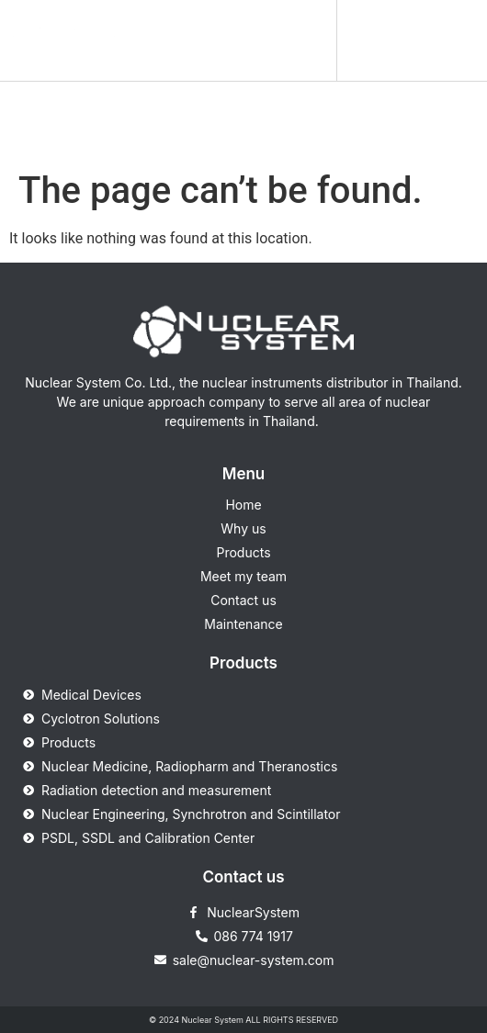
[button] (310, 40)
